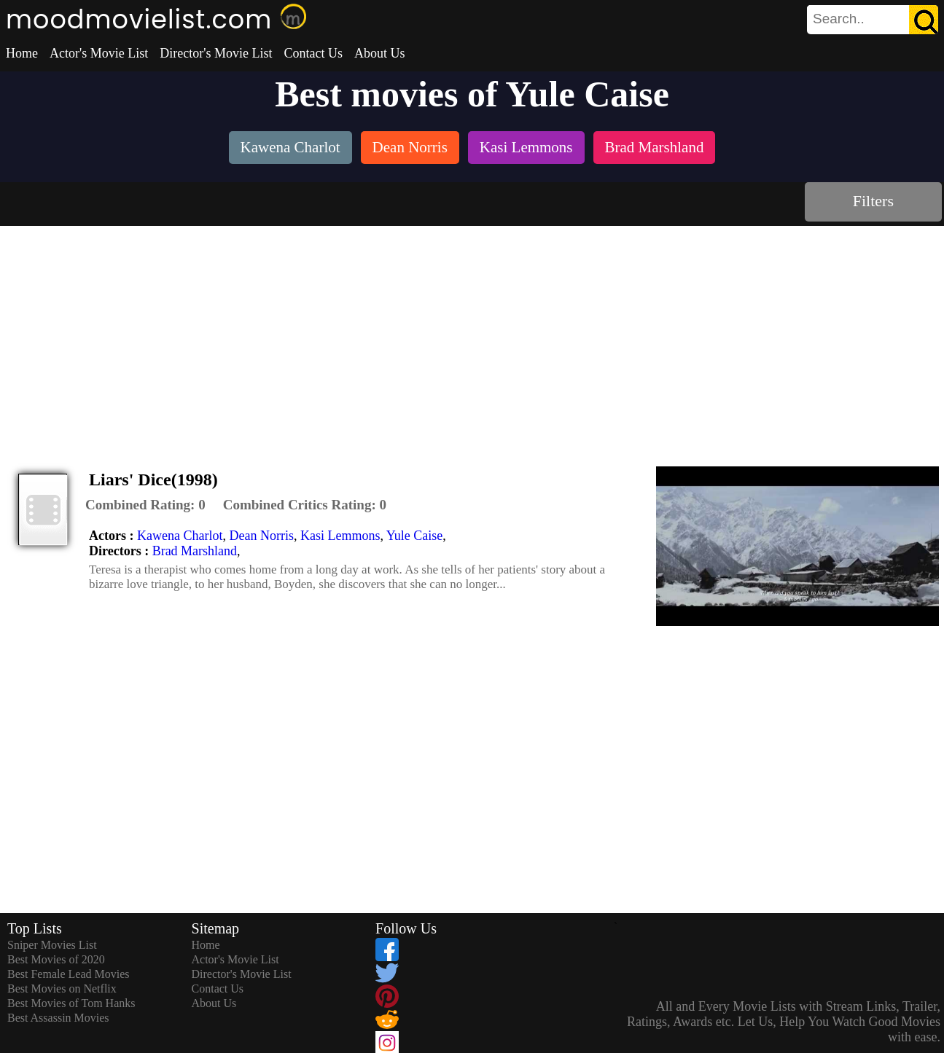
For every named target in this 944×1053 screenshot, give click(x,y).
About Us (379, 53)
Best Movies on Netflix (62, 988)
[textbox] (840, 19)
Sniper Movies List (52, 945)
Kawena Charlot (179, 535)
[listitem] (290, 149)
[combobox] (840, 19)
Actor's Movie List (99, 53)
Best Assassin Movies (58, 1017)
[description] (145, 505)
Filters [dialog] (873, 201)
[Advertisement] (472, 335)
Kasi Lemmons (340, 535)
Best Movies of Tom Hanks (71, 1003)
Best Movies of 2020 (56, 959)
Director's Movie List (216, 53)
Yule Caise (414, 535)
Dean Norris (261, 535)
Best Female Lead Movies (68, 974)
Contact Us (313, 53)
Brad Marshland (194, 551)
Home (22, 53)
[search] (872, 19)
